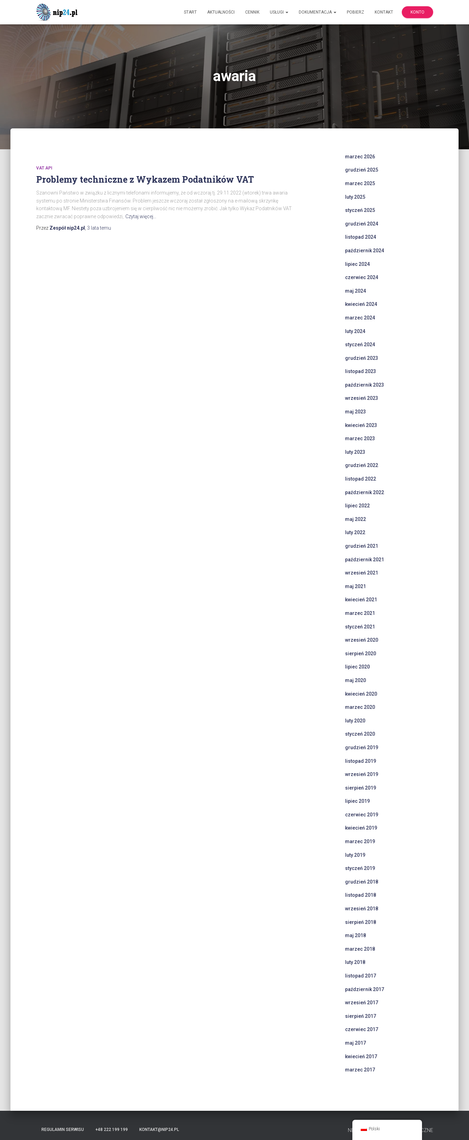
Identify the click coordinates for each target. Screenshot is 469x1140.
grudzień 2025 (361, 170)
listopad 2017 (360, 976)
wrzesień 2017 (361, 1002)
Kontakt (384, 12)
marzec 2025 (360, 183)
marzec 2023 (360, 438)
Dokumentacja (317, 12)
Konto (417, 12)
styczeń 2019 (360, 868)
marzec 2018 (360, 949)
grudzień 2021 (361, 546)
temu (99, 228)
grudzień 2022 (361, 465)
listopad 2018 (360, 895)
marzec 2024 (360, 317)
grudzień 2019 (361, 747)
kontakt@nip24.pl (159, 1129)
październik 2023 (364, 385)
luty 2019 (355, 855)
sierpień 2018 (360, 922)
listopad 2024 (360, 237)
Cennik (252, 12)
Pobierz (355, 12)
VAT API (44, 168)
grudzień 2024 (361, 224)
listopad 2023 (360, 371)
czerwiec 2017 (361, 1029)
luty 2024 (355, 331)
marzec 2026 (360, 156)
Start (190, 12)
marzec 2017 (360, 1069)
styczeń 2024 (360, 344)
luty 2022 (355, 532)
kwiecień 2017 (361, 1056)
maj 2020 (355, 680)
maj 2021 (355, 586)
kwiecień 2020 (361, 694)
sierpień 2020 (360, 653)
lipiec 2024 (357, 264)
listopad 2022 (360, 479)
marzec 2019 (360, 841)
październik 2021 (364, 559)
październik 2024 (364, 250)
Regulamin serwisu (62, 1129)
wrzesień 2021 (361, 573)
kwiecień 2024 (361, 304)
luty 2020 (355, 720)
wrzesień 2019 (361, 774)
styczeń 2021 (360, 627)
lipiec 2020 (357, 667)
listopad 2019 (360, 761)
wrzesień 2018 (361, 908)
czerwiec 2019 (361, 814)
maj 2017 (355, 1043)
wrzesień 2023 (361, 398)
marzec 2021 (360, 613)
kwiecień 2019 (361, 828)
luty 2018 (355, 962)
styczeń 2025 (360, 210)
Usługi (279, 12)
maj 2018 (355, 935)
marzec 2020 (360, 707)
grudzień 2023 (361, 358)
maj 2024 (355, 291)
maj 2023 (355, 411)
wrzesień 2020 (361, 640)
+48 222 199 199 (111, 1129)
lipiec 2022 (357, 505)
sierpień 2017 (360, 1016)
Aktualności (221, 12)
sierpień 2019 (360, 788)
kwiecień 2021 (361, 599)
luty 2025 (355, 197)
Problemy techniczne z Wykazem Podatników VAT (145, 179)
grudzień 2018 (361, 882)
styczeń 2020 (360, 734)
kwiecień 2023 (361, 425)
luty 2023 (355, 452)
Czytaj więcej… (140, 216)
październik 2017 (364, 989)
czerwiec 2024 (361, 277)
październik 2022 (364, 492)
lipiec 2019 (357, 801)
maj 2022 (355, 519)
